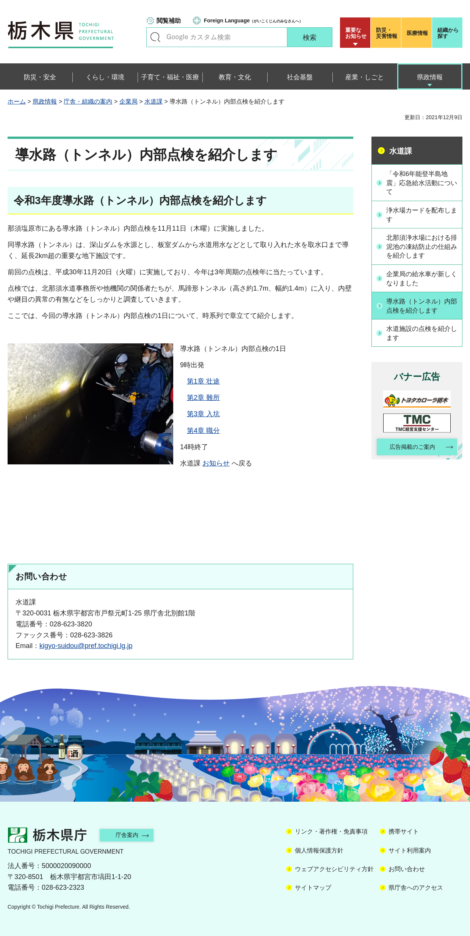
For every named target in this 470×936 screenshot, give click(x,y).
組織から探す (448, 33)
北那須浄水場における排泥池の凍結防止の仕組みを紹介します (421, 247)
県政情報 (45, 101)
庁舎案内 (131, 835)
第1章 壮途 (203, 381)
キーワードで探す (155, 37)
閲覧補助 (169, 20)
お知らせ (216, 463)
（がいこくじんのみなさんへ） (253, 20)
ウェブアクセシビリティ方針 (334, 869)
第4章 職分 (203, 430)
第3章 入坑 (203, 414)
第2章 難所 (203, 397)
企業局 (128, 101)
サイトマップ (313, 887)
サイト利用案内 (410, 850)
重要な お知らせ (356, 33)
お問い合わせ (407, 869)
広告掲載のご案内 (410, 449)
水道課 (153, 101)
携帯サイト (404, 831)
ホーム (17, 101)
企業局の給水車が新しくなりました (421, 279)
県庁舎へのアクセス (416, 887)
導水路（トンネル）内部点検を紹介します (421, 307)
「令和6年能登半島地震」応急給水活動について (421, 183)
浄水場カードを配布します (421, 215)
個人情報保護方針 (319, 850)
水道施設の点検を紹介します (421, 334)
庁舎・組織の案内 (88, 101)
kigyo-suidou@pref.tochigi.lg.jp (85, 646)
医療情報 (417, 33)
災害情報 (387, 33)
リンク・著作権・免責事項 (331, 831)
